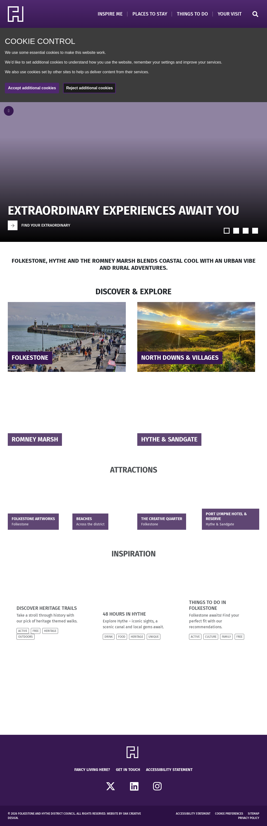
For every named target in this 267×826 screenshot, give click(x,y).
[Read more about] (69, 337)
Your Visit (230, 14)
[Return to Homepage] (16, 14)
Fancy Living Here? (92, 769)
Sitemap (253, 813)
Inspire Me (110, 14)
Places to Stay (149, 14)
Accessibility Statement (169, 769)
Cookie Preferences (229, 813)
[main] (133, 418)
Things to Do (192, 14)
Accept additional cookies (32, 88)
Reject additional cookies (89, 88)
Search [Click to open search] (255, 14)
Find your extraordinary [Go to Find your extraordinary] (45, 225)
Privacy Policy (248, 818)
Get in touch (128, 769)
